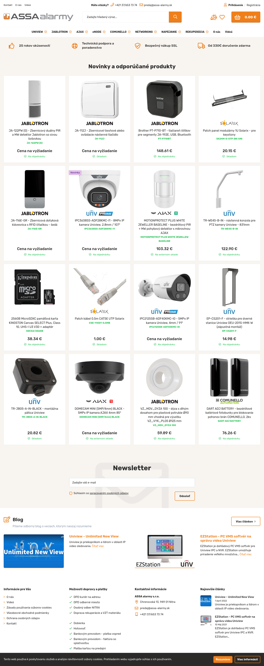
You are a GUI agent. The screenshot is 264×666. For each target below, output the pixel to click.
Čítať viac (98, 546)
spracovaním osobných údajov (109, 493)
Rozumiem (223, 659)
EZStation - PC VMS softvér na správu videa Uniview (225, 538)
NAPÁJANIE (171, 32)
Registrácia (253, 5)
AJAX (82, 32)
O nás (18, 5)
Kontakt (8, 5)
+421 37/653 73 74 (152, 614)
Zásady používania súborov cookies (29, 607)
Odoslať (184, 496)
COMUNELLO (120, 32)
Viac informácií (247, 659)
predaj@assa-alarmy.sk (155, 608)
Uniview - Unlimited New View (94, 536)
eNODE (98, 32)
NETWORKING (146, 32)
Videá (27, 5)
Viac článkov (246, 521)
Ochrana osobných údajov (23, 618)
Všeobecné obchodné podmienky (28, 613)
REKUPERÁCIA (197, 32)
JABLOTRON (62, 32)
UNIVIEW (39, 32)
